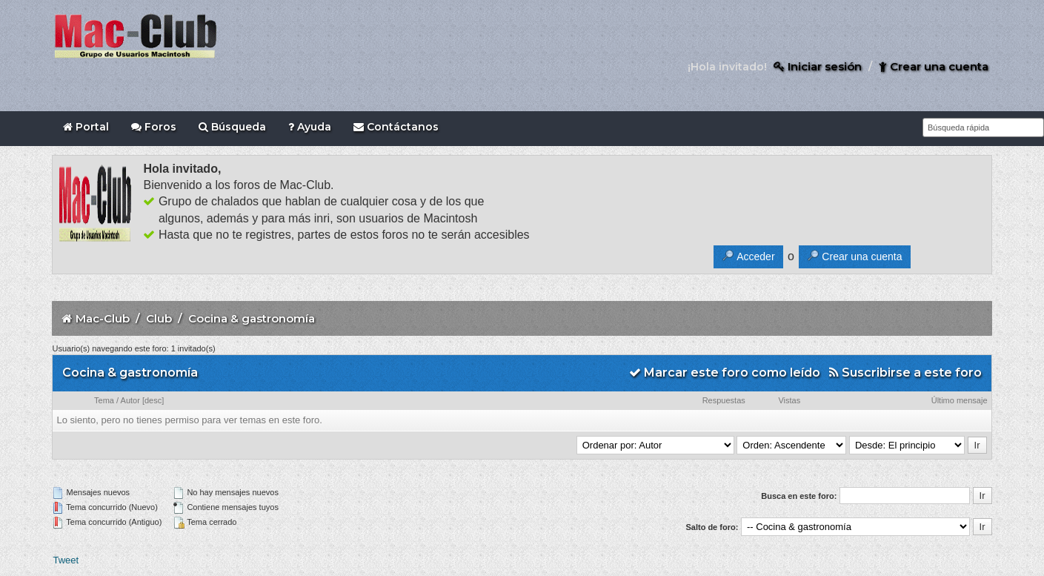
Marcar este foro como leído (724, 372)
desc (153, 400)
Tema (104, 400)
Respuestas (723, 400)
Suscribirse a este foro (905, 372)
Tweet (66, 560)
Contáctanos (396, 126)
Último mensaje (959, 400)
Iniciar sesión (818, 66)
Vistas (789, 400)
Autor (130, 400)
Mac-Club (103, 318)
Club (159, 318)
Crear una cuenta (933, 66)
